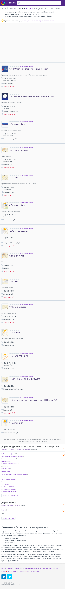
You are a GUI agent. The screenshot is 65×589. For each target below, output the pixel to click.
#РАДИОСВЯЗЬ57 (18, 356)
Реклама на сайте (19, 569)
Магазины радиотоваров (8, 491)
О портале (10, 569)
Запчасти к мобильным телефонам (11, 477)
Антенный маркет (18, 150)
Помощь (3, 569)
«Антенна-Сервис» (18, 231)
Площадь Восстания (33, 571)
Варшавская (11, 571)
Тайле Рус (14, 178)
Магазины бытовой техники (9, 464)
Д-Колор (14, 281)
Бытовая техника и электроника (19, 449)
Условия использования (32, 569)
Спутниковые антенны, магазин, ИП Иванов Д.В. (33, 400)
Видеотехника (5, 468)
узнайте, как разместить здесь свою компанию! (38, 21)
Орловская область (13, 505)
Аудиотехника (5, 461)
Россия (3, 505)
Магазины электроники (8, 489)
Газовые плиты (5, 471)
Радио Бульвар (17, 307)
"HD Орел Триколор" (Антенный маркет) (28, 69)
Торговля (4, 449)
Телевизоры (5, 484)
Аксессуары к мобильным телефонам (12, 456)
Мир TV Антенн (17, 256)
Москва (3, 571)
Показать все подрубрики (10, 495)
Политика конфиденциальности (49, 569)
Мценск (3, 510)
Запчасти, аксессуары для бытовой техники (14, 474)
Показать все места (8, 518)
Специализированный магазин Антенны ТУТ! (31, 96)
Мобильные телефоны (7, 454)
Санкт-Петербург (20, 571)
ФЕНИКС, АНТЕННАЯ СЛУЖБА (24, 379)
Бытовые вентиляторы (7, 487)
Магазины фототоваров (8, 459)
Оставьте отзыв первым (26, 66)
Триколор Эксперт (18, 124)
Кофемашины (5, 482)
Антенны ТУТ (17, 332)
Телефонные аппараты (8, 479)
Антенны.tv (16, 423)
